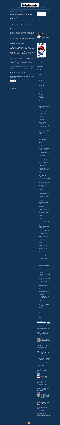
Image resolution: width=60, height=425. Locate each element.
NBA (21, 82)
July (40, 88)
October (40, 83)
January (40, 310)
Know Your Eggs (41, 251)
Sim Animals (41, 272)
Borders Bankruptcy (42, 139)
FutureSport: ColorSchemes (43, 308)
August (40, 86)
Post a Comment (13, 88)
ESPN (14, 82)
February (40, 96)
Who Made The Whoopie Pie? (44, 114)
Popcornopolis (41, 242)
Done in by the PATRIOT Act (41, 410)
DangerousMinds (40, 66)
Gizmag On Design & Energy (44, 221)
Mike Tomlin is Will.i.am (43, 233)
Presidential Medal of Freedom (44, 140)
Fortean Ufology (43, 401)
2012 (39, 77)
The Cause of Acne (42, 100)
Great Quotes (41, 116)
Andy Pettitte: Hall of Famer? (44, 162)
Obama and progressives (44, 392)
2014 (39, 74)
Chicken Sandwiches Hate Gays (44, 293)
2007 (39, 317)
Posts (38, 13)
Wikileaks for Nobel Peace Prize (44, 291)
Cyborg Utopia (41, 200)
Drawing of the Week (42, 113)
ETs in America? (41, 224)
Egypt (40, 288)
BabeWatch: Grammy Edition (44, 120)
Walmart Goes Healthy (43, 258)
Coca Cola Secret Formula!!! (44, 130)
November (41, 82)
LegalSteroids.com (42, 215)
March (40, 94)
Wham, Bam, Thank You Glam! (44, 265)
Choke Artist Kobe (42, 234)
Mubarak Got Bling (42, 210)
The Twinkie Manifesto (40, 365)
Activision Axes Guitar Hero (43, 166)
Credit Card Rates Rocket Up (44, 209)
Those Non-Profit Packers (43, 236)
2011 (39, 79)
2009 (39, 314)
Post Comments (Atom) (19, 92)
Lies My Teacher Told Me (43, 240)
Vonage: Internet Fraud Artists (44, 223)
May (40, 91)
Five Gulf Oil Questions (43, 294)
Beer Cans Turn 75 (42, 307)
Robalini (45, 33)
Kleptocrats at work (42, 146)
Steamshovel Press (40, 63)
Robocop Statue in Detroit (43, 111)
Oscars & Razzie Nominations (44, 281)
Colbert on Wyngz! (42, 247)
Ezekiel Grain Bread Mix (43, 245)
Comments (39, 15)
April (40, 93)
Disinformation (39, 65)
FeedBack (40, 142)
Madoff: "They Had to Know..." (44, 137)
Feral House (39, 69)
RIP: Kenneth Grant (42, 153)
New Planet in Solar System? (44, 104)
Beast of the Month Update (43, 212)
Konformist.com (39, 62)
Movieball (40, 171)
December (41, 80)
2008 (39, 315)
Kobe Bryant (17, 82)
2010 (39, 312)
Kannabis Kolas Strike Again (44, 243)
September (41, 85)
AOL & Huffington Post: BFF (43, 196)
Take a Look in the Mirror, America (42, 384)
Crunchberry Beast (42, 155)
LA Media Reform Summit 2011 (44, 178)
